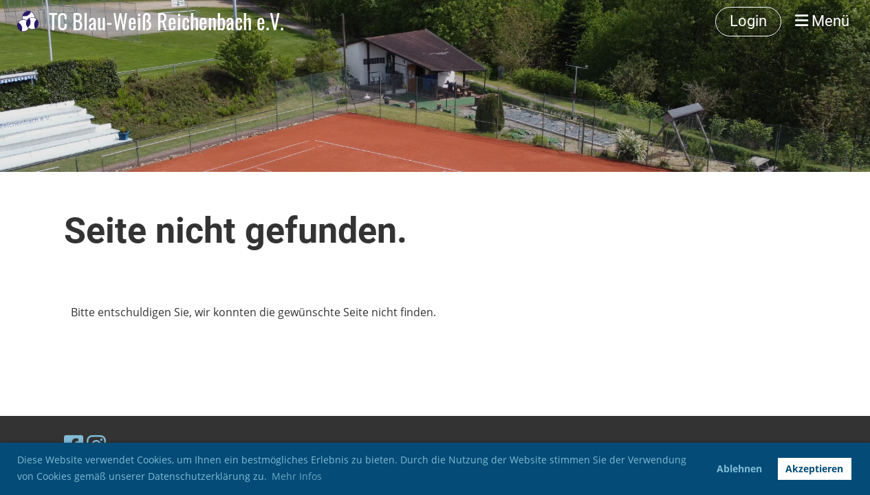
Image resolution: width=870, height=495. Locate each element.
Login (748, 21)
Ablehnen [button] (739, 468)
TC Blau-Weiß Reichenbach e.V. (166, 21)
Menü (822, 21)
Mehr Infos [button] (297, 476)
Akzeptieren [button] (814, 468)
